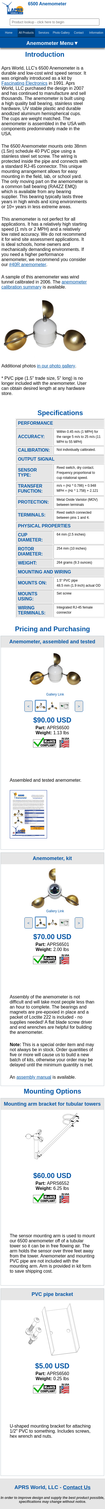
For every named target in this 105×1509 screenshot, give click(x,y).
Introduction (44, 54)
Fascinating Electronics (24, 83)
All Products (26, 32)
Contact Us (77, 1487)
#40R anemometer (27, 264)
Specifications (60, 413)
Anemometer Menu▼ (52, 43)
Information (96, 32)
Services (43, 32)
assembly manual (34, 1077)
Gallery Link (55, 694)
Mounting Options (52, 1091)
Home (9, 32)
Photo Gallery (61, 32)
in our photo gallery (56, 365)
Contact (78, 32)
